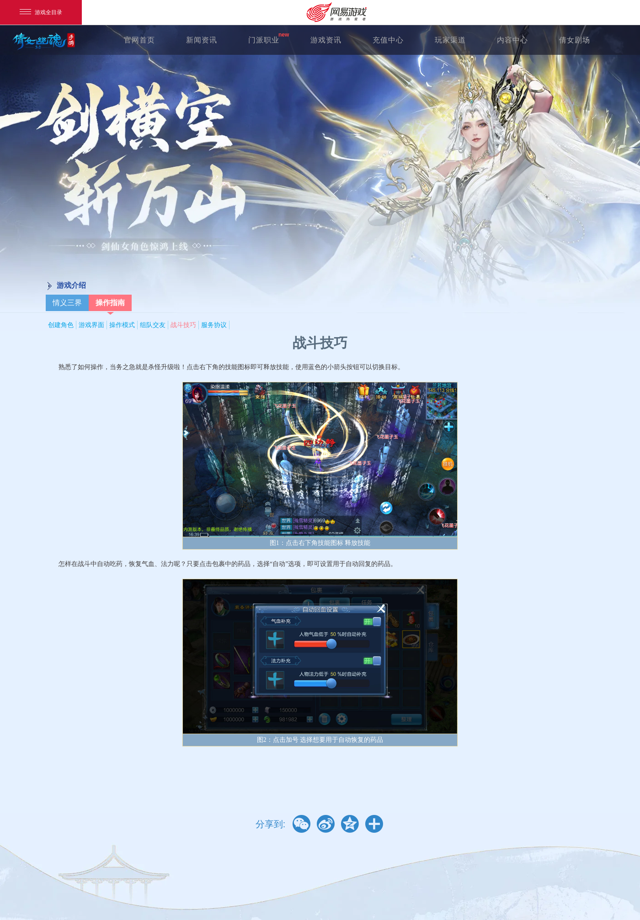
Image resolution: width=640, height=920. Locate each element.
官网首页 (139, 40)
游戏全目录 (41, 12)
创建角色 (61, 325)
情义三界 (67, 303)
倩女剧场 (574, 40)
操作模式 (122, 325)
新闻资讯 (201, 40)
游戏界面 (91, 325)
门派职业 (263, 40)
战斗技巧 (183, 325)
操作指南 (110, 303)
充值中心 (388, 40)
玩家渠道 (450, 40)
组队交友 (152, 325)
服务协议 (214, 325)
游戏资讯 (325, 40)
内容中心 (512, 40)
